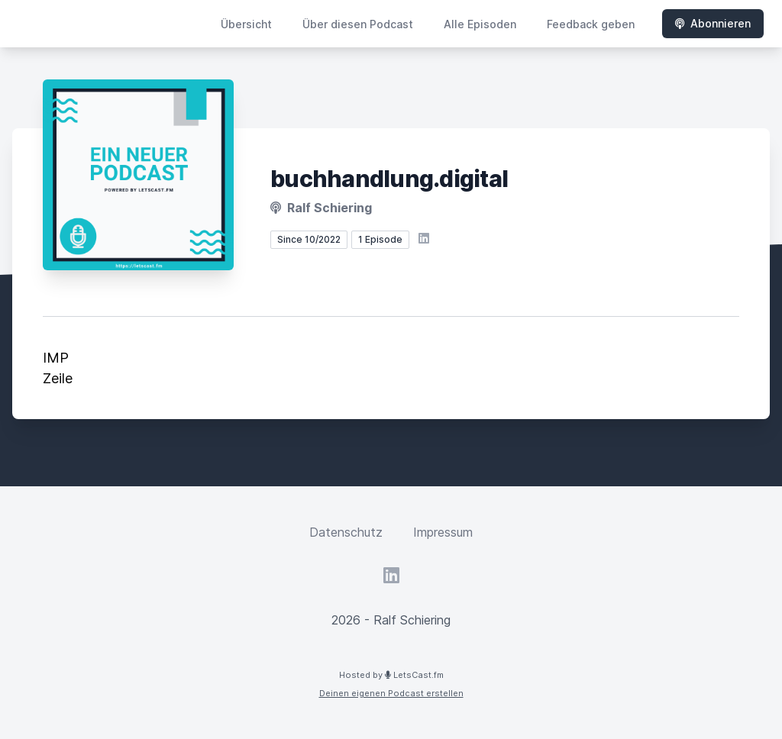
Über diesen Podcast (357, 24)
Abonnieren (713, 23)
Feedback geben (591, 24)
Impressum (443, 532)
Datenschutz (346, 532)
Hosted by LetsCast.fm (391, 675)
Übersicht (246, 24)
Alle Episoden (480, 24)
